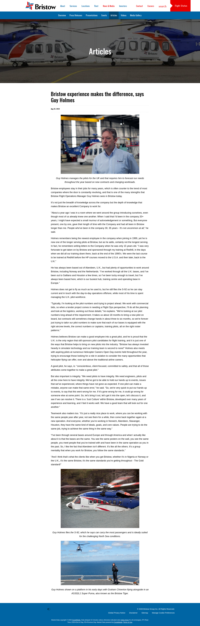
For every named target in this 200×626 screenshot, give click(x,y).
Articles (114, 15)
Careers (150, 6)
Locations (86, 6)
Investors (123, 6)
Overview (62, 15)
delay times (125, 620)
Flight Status (181, 5)
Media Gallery (135, 15)
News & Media (109, 6)
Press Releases (76, 15)
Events (104, 15)
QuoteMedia (76, 620)
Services (73, 6)
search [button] (162, 6)
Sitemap (144, 613)
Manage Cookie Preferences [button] (163, 613)
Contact (139, 6)
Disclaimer (133, 613)
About (62, 6)
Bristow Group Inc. (150, 609)
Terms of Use (127, 622)
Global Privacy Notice (116, 613)
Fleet (96, 6)
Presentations (92, 15)
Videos (123, 15)
